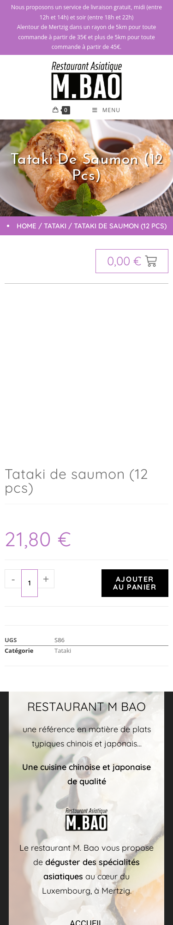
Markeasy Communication (63, 879)
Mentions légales (122, 879)
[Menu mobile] (106, 110)
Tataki (55, 225)
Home (26, 225)
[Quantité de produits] (29, 432)
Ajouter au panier (134, 431)
